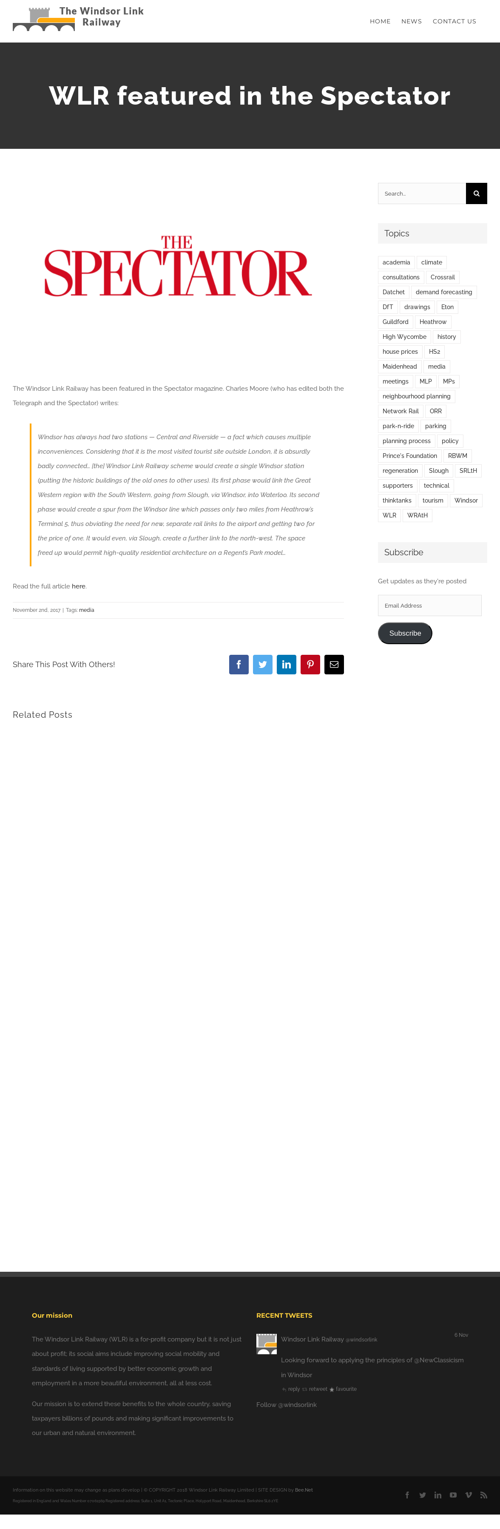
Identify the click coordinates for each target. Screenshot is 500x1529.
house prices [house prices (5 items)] (400, 351)
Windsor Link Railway (312, 1339)
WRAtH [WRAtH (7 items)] (417, 515)
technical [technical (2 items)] (436, 485)
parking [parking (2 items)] (435, 426)
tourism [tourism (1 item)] (433, 500)
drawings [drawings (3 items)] (417, 307)
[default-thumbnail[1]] (178, 276)
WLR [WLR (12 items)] (389, 515)
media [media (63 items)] (437, 366)
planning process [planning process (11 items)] (407, 441)
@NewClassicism (439, 1360)
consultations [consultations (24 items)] (401, 277)
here (78, 586)
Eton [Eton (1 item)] (447, 307)
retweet (314, 1389)
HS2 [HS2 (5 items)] (434, 351)
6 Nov (461, 1335)
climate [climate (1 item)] (431, 262)
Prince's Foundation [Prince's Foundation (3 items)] (410, 455)
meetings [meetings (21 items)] (396, 381)
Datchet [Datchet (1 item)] (394, 292)
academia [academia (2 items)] (396, 262)
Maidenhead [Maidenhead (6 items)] (400, 366)
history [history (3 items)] (447, 336)
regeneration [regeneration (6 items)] (400, 470)
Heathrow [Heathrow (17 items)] (433, 321)
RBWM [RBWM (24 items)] (457, 455)
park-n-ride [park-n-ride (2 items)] (398, 426)
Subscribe (405, 633)
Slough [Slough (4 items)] (439, 470)
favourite (343, 1389)
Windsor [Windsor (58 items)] (466, 500)
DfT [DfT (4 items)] (388, 307)
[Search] (476, 193)
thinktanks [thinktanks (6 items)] (397, 500)
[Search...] (422, 193)
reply (290, 1389)
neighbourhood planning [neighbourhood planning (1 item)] (417, 396)
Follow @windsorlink (286, 1405)
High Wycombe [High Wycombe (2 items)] (404, 336)
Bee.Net (304, 1490)
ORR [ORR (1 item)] (436, 411)
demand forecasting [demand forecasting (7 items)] (444, 292)
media (86, 610)
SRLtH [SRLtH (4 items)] (468, 470)
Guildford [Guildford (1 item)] (396, 321)
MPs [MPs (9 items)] (449, 381)
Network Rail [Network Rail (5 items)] (401, 411)
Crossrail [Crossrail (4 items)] (443, 277)
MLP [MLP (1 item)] (426, 381)
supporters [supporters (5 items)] (398, 485)
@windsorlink (361, 1340)
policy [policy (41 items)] (450, 441)
